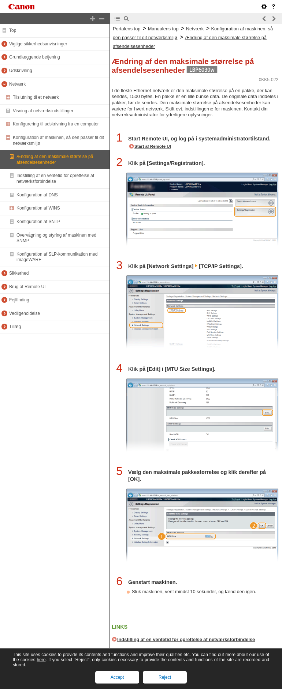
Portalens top (126, 28)
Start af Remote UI (152, 146)
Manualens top (163, 28)
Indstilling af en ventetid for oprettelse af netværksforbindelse (186, 639)
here (41, 659)
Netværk (195, 28)
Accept (117, 677)
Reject (165, 677)
